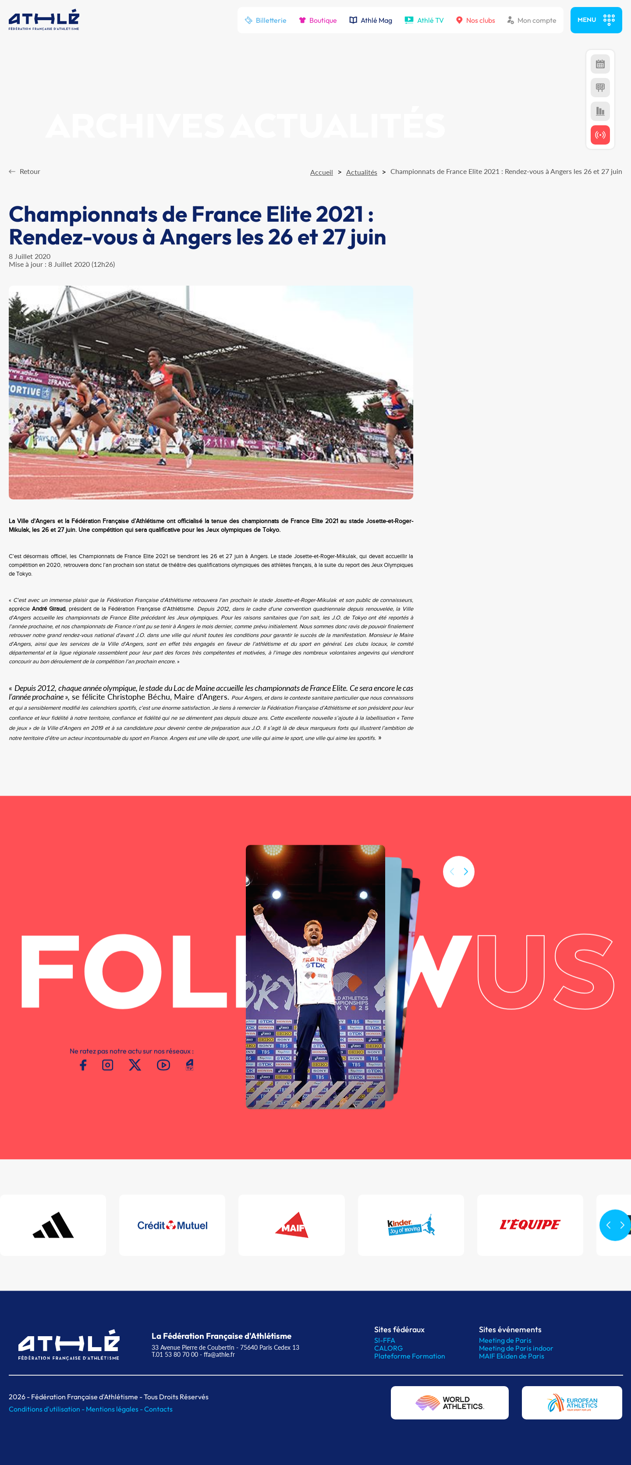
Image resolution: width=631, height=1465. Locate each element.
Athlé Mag (370, 20)
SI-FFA (384, 1340)
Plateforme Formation (409, 1356)
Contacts (158, 1409)
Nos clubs (475, 20)
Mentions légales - (115, 1409)
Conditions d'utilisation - (47, 1409)
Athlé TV (424, 20)
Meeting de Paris (505, 1340)
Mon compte (532, 20)
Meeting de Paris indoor (516, 1348)
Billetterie (266, 20)
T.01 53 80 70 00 (175, 1354)
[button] (465, 882)
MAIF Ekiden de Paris (511, 1356)
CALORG (388, 1348)
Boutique (318, 20)
